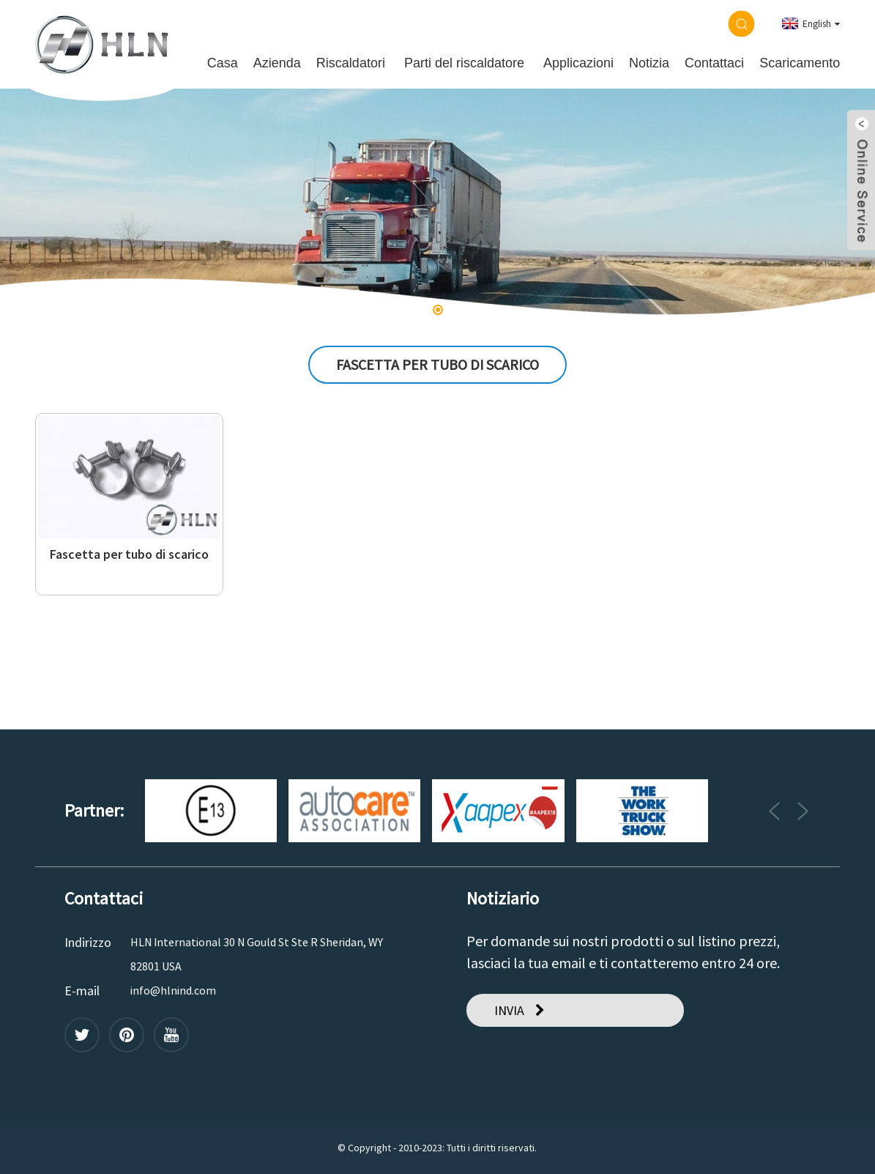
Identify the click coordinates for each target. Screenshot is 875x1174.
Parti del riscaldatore (464, 63)
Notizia (649, 63)
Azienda (277, 63)
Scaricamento (799, 63)
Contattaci (714, 63)
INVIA (509, 1010)
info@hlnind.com (173, 990)
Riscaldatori (350, 63)
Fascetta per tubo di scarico (129, 554)
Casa (222, 63)
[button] (438, 310)
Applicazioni (578, 63)
